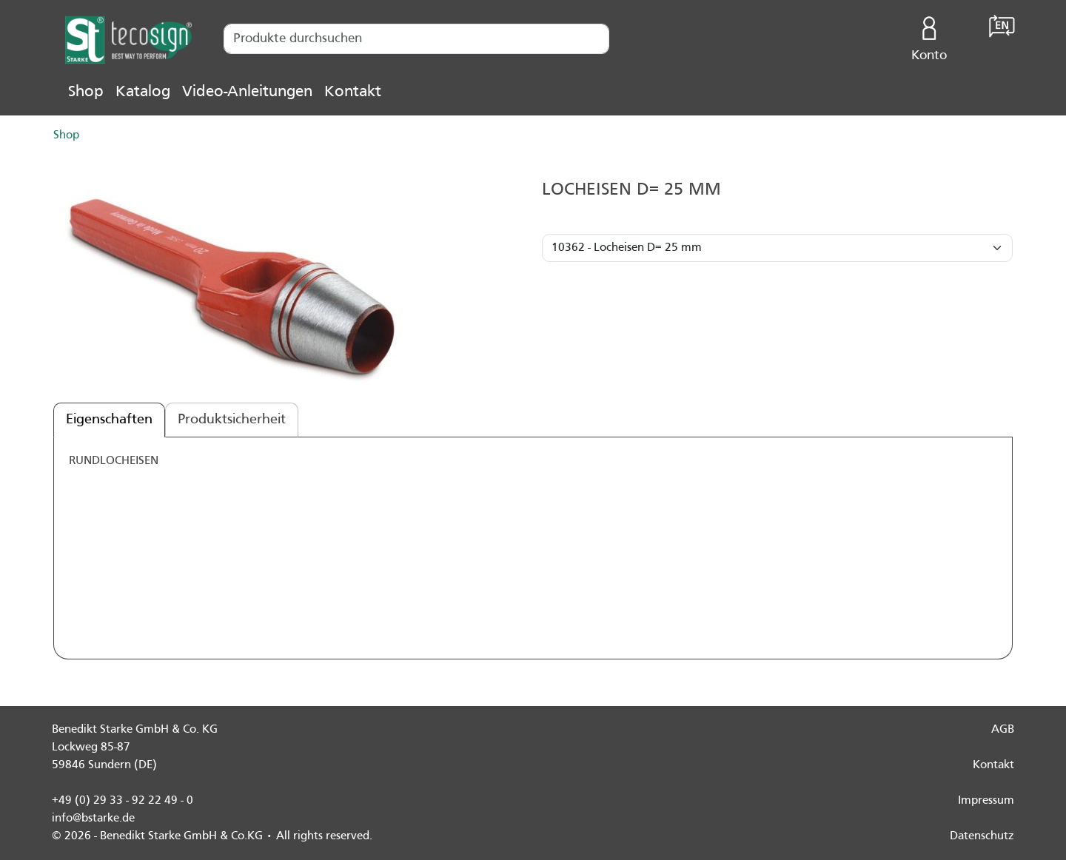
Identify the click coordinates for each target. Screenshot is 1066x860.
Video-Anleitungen (247, 92)
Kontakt (352, 92)
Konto (929, 35)
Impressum (986, 801)
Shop (86, 92)
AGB (1002, 730)
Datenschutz (982, 836)
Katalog (142, 92)
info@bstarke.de (93, 818)
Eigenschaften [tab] (109, 419)
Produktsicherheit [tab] (232, 419)
